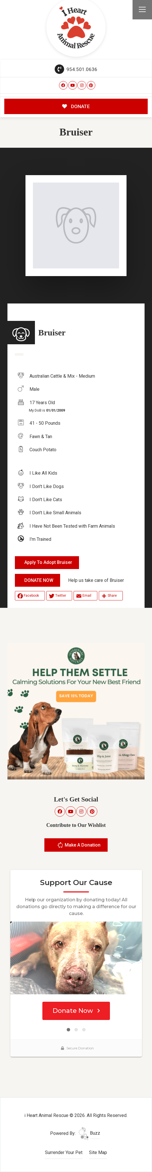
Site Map (98, 1152)
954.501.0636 (76, 69)
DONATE (76, 106)
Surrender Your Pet (63, 1152)
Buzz (89, 1133)
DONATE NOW (38, 580)
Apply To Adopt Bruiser (48, 562)
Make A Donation (78, 845)
